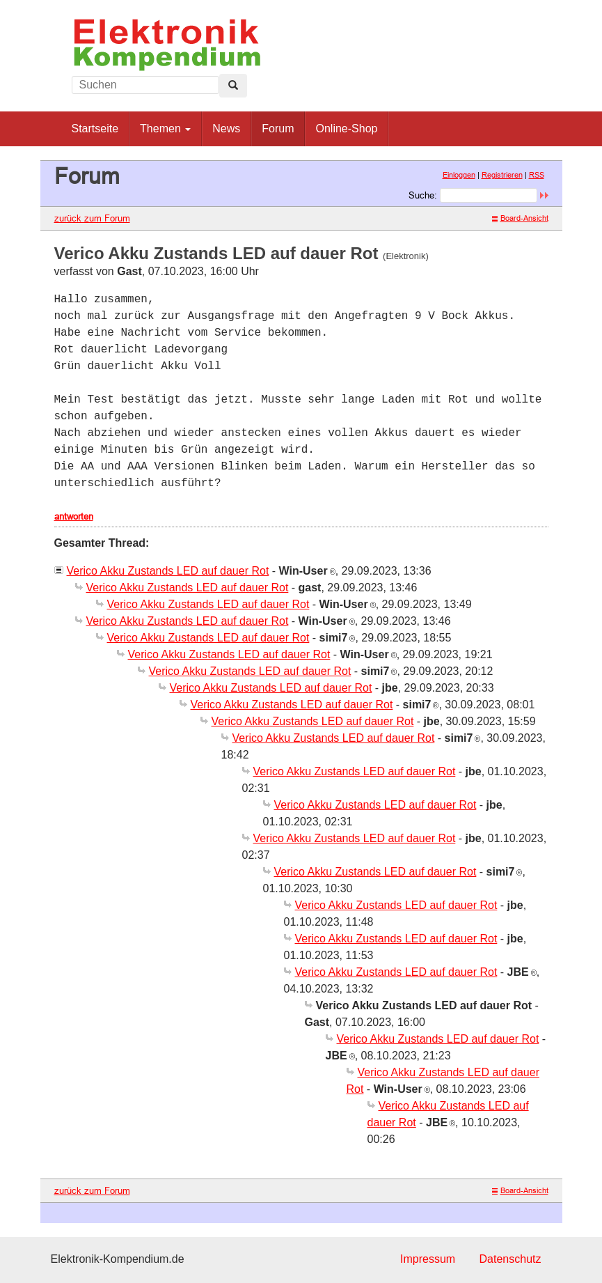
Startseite (95, 128)
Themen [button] (165, 128)
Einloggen (459, 175)
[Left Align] (233, 86)
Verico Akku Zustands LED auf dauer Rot (168, 571)
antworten (73, 516)
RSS (536, 175)
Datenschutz (510, 1259)
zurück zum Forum (92, 218)
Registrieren (502, 175)
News (226, 128)
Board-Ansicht (520, 218)
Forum (278, 128)
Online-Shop (346, 128)
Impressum (427, 1259)
